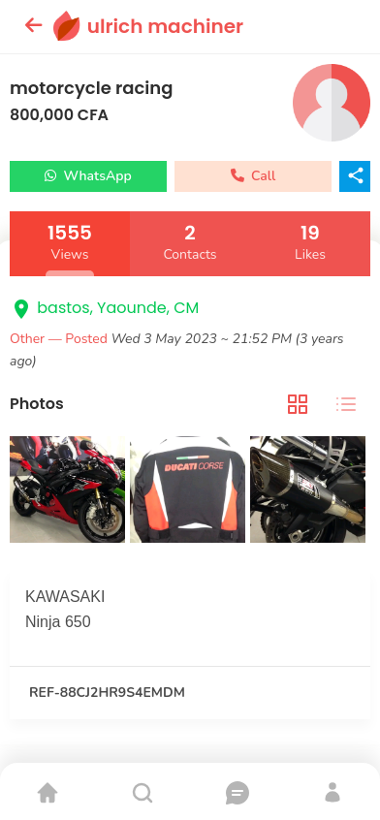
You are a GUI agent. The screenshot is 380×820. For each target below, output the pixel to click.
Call (253, 176)
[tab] (297, 404)
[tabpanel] (190, 492)
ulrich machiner (165, 26)
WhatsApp (88, 176)
